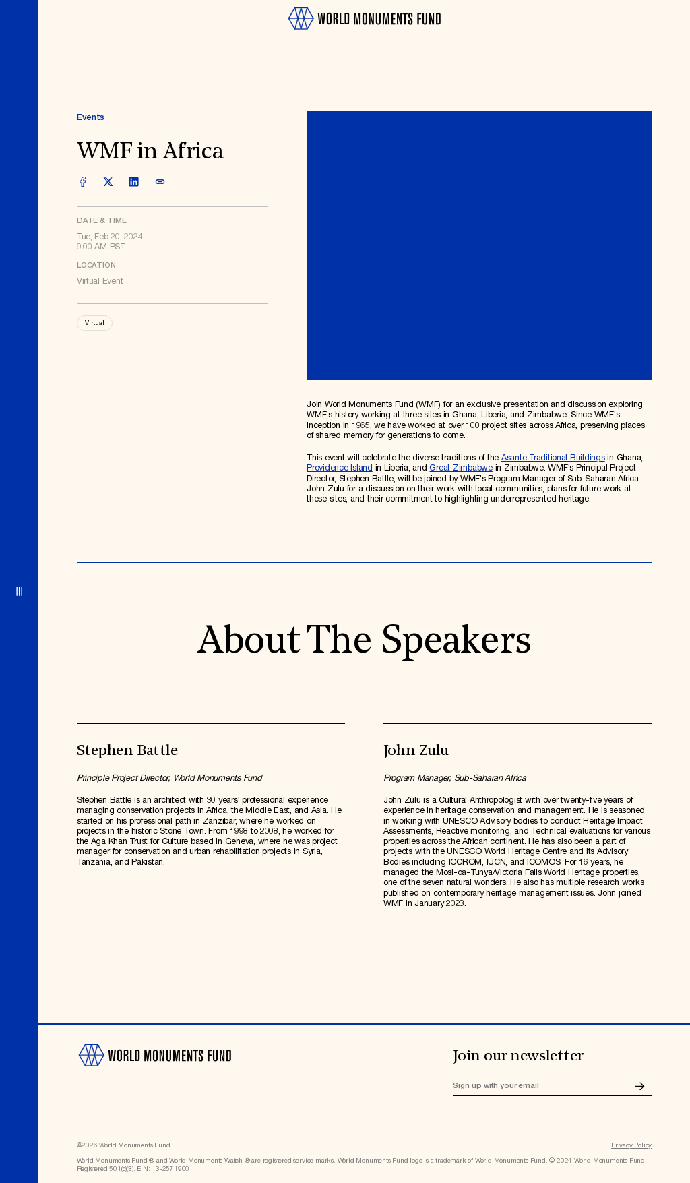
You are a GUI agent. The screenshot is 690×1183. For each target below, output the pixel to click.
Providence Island (340, 468)
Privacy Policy (631, 1145)
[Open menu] (19, 591)
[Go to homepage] (363, 34)
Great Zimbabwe (460, 468)
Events (90, 117)
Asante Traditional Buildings (553, 458)
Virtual (94, 323)
